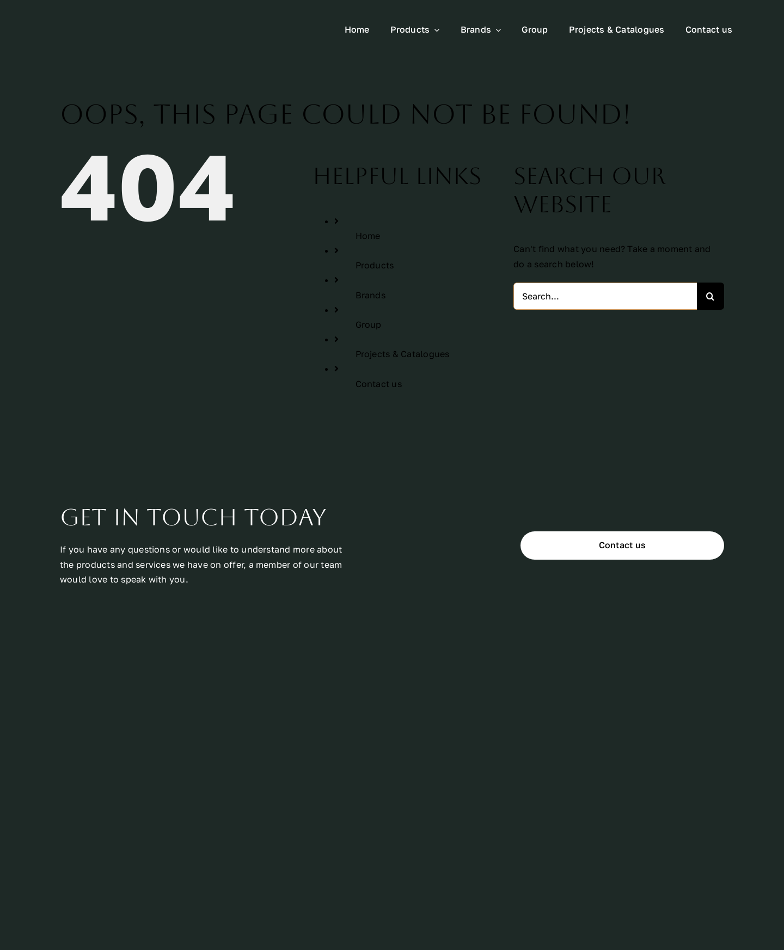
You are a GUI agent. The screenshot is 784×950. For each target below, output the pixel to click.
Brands (370, 295)
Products (375, 265)
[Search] (710, 296)
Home (368, 235)
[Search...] (605, 296)
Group (369, 324)
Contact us (379, 383)
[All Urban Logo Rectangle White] (105, 19)
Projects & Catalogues (403, 353)
